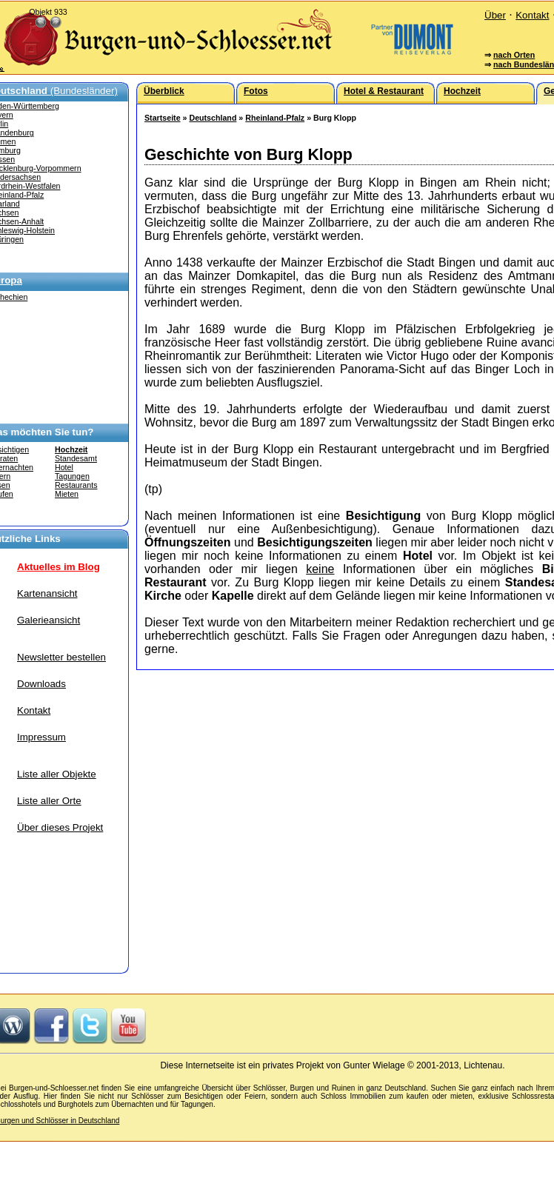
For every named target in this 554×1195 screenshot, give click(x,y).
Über (495, 15)
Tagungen (72, 476)
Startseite (162, 117)
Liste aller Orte (49, 800)
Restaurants (76, 485)
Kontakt (532, 15)
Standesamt (76, 458)
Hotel (64, 467)
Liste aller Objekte (56, 774)
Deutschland (212, 117)
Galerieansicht (48, 620)
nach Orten (514, 54)
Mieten (67, 493)
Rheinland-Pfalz (274, 117)
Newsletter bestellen (61, 657)
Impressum (41, 737)
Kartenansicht (47, 593)
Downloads (41, 683)
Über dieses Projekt (60, 827)
